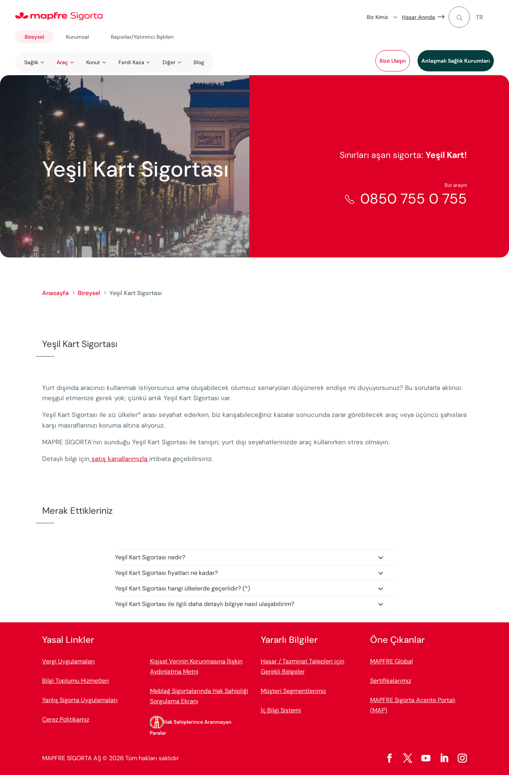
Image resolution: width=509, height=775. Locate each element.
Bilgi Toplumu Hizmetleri (75, 681)
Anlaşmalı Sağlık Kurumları (455, 60)
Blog (199, 62)
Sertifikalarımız (390, 681)
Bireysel (34, 36)
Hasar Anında (418, 17)
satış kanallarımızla (119, 459)
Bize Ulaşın (393, 60)
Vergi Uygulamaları (68, 661)
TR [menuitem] (479, 17)
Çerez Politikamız (65, 719)
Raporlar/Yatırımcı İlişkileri (142, 36)
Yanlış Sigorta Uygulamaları (80, 700)
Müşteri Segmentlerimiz (293, 691)
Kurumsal (77, 36)
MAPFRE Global (391, 661)
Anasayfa (55, 293)
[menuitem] (485, 17)
